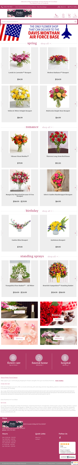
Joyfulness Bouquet (58, 240)
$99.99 (58, 247)
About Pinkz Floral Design (9, 377)
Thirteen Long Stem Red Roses (58, 156)
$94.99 (20, 79)
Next (75, 65)
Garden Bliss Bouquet (20, 240)
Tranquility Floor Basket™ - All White (20, 285)
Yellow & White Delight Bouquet (20, 111)
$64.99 (58, 117)
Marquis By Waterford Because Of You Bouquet (20, 195)
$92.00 (58, 163)
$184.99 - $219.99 (20, 201)
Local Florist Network (62, 463)
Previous (2, 65)
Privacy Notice (51, 463)
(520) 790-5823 (8, 7)
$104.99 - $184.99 (58, 292)
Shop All (45, 43)
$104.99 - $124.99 (20, 292)
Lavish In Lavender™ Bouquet (20, 72)
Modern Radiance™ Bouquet (58, 72)
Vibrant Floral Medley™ (20, 156)
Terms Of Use (42, 463)
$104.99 (58, 79)
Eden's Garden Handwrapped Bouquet (58, 194)
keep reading (59, 380)
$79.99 (19, 163)
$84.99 (20, 117)
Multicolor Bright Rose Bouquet (58, 111)
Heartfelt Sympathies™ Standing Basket (58, 285)
